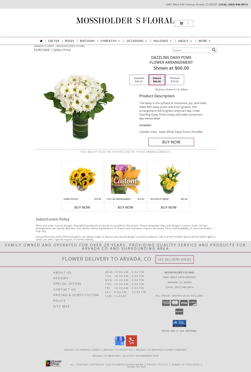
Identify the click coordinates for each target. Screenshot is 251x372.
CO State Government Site (141, 355)
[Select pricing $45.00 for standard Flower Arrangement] (139, 80)
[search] (214, 50)
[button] (184, 23)
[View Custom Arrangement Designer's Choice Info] (125, 179)
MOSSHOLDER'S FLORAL (125, 21)
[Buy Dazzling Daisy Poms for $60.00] (171, 142)
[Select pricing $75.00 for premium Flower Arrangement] (175, 80)
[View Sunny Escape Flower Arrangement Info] (82, 179)
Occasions (137, 41)
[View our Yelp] (131, 345)
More (205, 41)
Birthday (87, 41)
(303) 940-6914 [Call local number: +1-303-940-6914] (238, 4)
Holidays (163, 41)
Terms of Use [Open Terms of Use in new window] (136, 366)
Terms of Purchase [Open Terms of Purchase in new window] (186, 364)
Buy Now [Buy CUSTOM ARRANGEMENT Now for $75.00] (125, 207)
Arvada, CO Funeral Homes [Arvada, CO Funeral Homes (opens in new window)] (82, 349)
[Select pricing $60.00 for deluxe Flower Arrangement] (157, 80)
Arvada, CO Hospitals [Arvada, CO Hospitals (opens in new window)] (118, 349)
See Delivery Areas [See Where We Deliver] (174, 259)
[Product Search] (191, 50)
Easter (53, 41)
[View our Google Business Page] (119, 345)
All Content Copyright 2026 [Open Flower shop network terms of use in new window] (91, 364)
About (185, 41)
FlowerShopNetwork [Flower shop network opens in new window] (128, 364)
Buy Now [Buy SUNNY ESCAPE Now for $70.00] (82, 207)
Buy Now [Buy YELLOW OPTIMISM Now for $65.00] (169, 207)
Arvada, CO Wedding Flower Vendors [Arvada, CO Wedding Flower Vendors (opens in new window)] (161, 349)
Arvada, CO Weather (106, 355)
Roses (69, 41)
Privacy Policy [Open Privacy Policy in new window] (157, 364)
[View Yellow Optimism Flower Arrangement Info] (168, 179)
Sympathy (111, 41)
